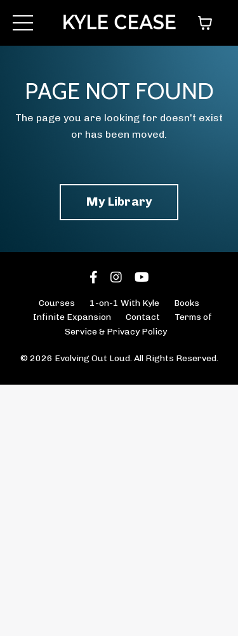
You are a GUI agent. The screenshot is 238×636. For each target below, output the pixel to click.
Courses (57, 303)
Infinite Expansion (72, 317)
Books (186, 303)
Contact (143, 317)
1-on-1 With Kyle (124, 303)
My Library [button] (119, 201)
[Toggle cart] (205, 23)
